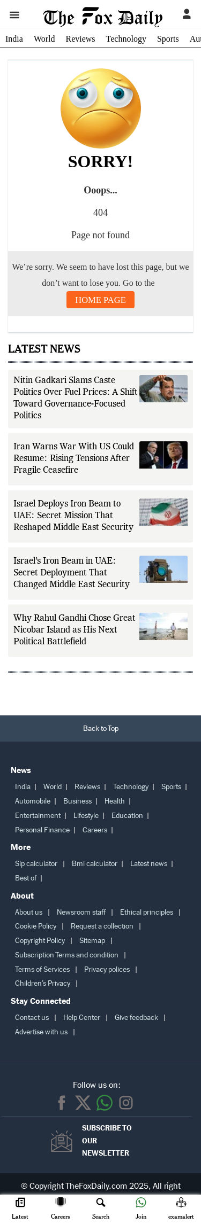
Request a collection (102, 926)
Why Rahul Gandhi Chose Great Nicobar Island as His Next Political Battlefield (74, 630)
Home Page (100, 300)
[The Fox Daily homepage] (102, 22)
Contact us (32, 1017)
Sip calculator (36, 863)
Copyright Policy (40, 940)
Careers (95, 830)
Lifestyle (86, 815)
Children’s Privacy (42, 983)
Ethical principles (146, 912)
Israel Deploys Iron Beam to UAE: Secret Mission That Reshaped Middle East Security (73, 516)
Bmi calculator (94, 863)
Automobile (32, 801)
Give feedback (136, 1017)
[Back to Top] (100, 728)
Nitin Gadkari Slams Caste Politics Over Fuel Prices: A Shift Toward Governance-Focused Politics (75, 398)
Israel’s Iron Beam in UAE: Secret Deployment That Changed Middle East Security (71, 573)
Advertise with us (41, 1031)
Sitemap (92, 940)
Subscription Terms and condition (66, 955)
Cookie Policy (35, 926)
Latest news (148, 863)
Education (127, 815)
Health (115, 801)
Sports (168, 38)
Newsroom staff (81, 912)
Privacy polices (107, 969)
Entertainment (38, 815)
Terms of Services (42, 969)
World (44, 38)
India (14, 38)
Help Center (81, 1017)
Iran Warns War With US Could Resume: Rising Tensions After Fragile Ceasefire (73, 459)
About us (28, 912)
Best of (25, 878)
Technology (126, 38)
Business (77, 801)
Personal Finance (42, 830)
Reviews (80, 38)
